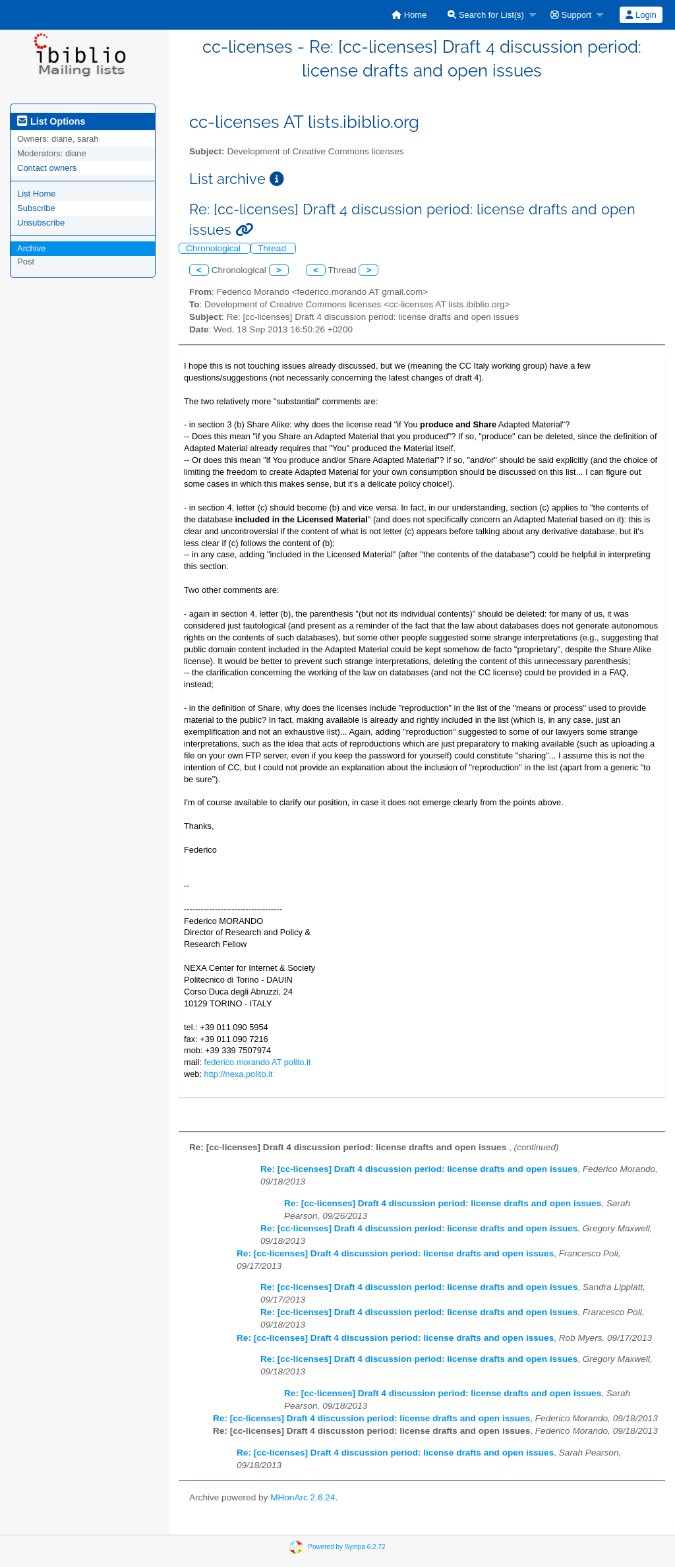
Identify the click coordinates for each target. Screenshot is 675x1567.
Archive (31, 248)
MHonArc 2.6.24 (302, 1497)
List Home (36, 194)
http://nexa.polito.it (238, 1074)
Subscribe (36, 208)
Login (641, 15)
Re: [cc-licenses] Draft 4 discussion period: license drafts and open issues (418, 1169)
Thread (273, 248)
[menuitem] (409, 15)
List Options (51, 121)
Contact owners (46, 168)
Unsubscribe (41, 223)
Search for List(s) (486, 15)
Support (570, 15)
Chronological (214, 248)
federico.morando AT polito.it (257, 1062)
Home (409, 15)
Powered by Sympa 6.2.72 (346, 1547)
